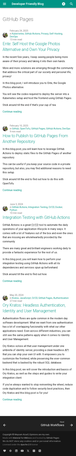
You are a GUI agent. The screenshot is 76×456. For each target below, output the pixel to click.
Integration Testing (38, 207)
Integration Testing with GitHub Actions (36, 217)
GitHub (15, 128)
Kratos (15, 298)
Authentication (61, 298)
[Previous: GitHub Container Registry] (5, 424)
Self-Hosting (55, 33)
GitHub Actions (32, 33)
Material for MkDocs (22, 438)
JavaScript (25, 298)
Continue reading (12, 111)
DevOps (14, 36)
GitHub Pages (38, 128)
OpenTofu (25, 128)
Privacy (44, 33)
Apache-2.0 (26, 444)
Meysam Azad (21, 434)
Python (13, 210)
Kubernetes (18, 33)
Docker (58, 207)
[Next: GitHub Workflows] (56, 424)
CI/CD (51, 207)
